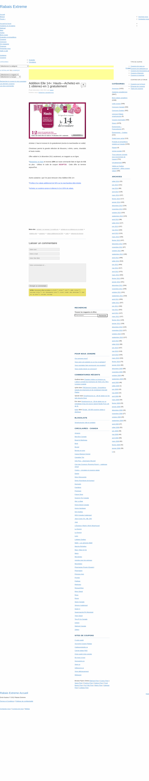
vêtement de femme (77, 233)
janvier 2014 (116, 202)
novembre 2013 (117, 209)
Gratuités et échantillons (8, 37)
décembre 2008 (117, 410)
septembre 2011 (117, 296)
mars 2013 (115, 237)
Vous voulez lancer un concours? (86, 368)
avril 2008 (115, 438)
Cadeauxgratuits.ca (81, 647)
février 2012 (116, 278)
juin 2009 (115, 389)
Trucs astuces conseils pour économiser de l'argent (119, 157)
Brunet (77, 447)
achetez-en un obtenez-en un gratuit (72, 229)
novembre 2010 (117, 330)
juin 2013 (115, 226)
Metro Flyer (98, 685)
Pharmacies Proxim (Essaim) (84, 567)
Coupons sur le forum (138, 84)
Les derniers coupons (7, 84)
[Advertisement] (71, 66)
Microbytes (78, 556)
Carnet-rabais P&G (81, 650)
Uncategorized (117, 162)
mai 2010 (115, 351)
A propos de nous (18, 708)
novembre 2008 (117, 413)
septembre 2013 (117, 216)
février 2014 (116, 199)
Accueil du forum (5, 23)
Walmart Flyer (94, 680)
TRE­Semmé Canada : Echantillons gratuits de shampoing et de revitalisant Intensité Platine (91, 389)
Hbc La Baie (79, 501)
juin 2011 (115, 306)
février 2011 (116, 320)
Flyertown (78, 490)
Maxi (1, 30)
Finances (3, 46)
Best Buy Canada (80, 436)
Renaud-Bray (79, 588)
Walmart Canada (80, 626)
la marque (16, 70)
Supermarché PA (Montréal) (84, 612)
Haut (147, 693)
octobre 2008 (116, 417)
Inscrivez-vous (143, 17)
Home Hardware (80, 508)
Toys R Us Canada (81, 619)
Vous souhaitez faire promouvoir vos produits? (90, 365)
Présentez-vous (5, 48)
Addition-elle (33, 233)
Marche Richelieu (80, 546)
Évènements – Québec (119, 132)
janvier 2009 (116, 407)
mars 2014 (115, 195)
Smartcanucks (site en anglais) (85, 422)
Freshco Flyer (88, 683)
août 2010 (115, 341)
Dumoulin (78, 484)
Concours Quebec (118, 110)
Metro (76, 553)
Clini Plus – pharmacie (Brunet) (85, 460)
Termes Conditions (7, 701)
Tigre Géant (79, 615)
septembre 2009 (117, 379)
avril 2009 (115, 396)
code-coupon (116, 104)
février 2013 (116, 240)
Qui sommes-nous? (81, 358)
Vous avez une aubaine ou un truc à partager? (90, 361)
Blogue (2, 17)
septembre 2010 (117, 337)
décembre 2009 (117, 368)
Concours (3, 42)
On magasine (4, 44)
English (128, 68)
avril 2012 (115, 271)
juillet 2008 (115, 427)
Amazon (77, 433)
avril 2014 (115, 192)
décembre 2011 (117, 285)
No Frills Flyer (89, 685)
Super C (77, 608)
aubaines (42, 233)
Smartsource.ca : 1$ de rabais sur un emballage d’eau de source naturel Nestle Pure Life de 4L (92, 403)
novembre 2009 (117, 372)
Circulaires (32, 62)
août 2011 (115, 299)
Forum (3, 19)
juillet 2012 (115, 261)
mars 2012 (115, 275)
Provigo (77, 577)
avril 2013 (115, 233)
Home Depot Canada (82, 504)
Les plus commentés (7, 86)
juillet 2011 (115, 303)
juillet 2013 (115, 223)
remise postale (117, 151)
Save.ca (77, 664)
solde (67, 233)
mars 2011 (115, 316)
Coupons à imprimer (137, 75)
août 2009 (115, 382)
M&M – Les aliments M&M (83, 542)
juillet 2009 (115, 386)
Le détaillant (5, 70)
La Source (78, 529)
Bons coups (4, 35)
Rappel (114, 147)
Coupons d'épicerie (137, 73)
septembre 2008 (117, 420)
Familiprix (78, 487)
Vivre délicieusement (82, 671)
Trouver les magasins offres (86, 312)
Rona (76, 595)
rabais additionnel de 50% (55, 233)
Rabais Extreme (13, 7)
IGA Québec (79, 511)
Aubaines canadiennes (46, 92)
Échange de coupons (138, 86)
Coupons (3, 39)
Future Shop (79, 494)
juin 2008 (115, 431)
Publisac (77, 581)
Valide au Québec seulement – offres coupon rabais (121, 168)
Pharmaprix (78, 570)
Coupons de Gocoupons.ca (140, 71)
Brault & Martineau (81, 440)
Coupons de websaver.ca (139, 68)
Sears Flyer (78, 683)
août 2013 (115, 219)
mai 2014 (115, 188)
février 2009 (116, 403)
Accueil (2, 14)
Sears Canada (79, 601)
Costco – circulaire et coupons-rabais (87, 470)
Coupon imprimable (118, 120)
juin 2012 (115, 264)
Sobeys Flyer (98, 683)
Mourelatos (78, 563)
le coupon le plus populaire (13, 81)
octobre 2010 (116, 334)
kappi (52, 90)
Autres (2, 33)
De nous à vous (80, 657)
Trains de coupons (137, 88)
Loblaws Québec (80, 539)
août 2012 (115, 258)
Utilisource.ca (79, 667)
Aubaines (3, 55)
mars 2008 (115, 441)
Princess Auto (79, 574)
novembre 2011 (117, 289)
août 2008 (115, 424)
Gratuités (32, 60)
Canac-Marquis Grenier (82, 454)
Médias (27, 708)
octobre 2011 (116, 292)
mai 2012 (115, 268)
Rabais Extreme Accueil (14, 692)
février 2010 (116, 361)
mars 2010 (115, 358)
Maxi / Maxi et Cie (81, 549)
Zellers (77, 629)
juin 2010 (115, 348)
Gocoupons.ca (79, 661)
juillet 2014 (115, 181)
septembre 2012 (117, 254)
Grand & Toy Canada (82, 497)
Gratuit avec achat (118, 138)
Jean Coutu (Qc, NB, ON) (83, 518)
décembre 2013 (117, 205)
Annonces (115, 88)
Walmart (3, 28)
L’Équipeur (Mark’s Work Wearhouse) (87, 525)
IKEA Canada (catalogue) (83, 515)
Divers (114, 123)
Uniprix (77, 622)
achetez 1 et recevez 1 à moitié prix (48, 229)
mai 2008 (115, 434)
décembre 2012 (117, 244)
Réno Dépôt (79, 591)
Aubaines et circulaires (7, 26)
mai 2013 (115, 230)
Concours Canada (118, 107)
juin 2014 (115, 185)
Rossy (77, 598)
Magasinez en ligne (36, 162)
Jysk (76, 522)
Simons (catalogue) (81, 605)
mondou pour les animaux (83, 560)
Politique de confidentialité (24, 701)
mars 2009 (115, 400)
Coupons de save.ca (137, 66)
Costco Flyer (104, 680)
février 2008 (116, 445)
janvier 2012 (116, 282)
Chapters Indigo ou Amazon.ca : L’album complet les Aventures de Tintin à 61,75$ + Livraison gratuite (92, 381)
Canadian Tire (79, 457)
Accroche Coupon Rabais (83, 643)
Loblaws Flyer (84, 687)
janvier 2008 (116, 448)
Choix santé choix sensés (83, 654)
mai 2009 (115, 393)
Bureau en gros (80, 450)
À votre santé (79, 640)
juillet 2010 (115, 344)
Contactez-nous (143, 19)
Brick (76, 443)
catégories (4, 62)
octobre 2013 (116, 212)
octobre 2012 (116, 251)
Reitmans (78, 584)
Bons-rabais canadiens (119, 98)
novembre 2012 (117, 247)
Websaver (78, 674)
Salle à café (4, 51)
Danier (77, 473)
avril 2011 (115, 313)
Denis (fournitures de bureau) (84, 480)
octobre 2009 (116, 375)
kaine (76, 409)
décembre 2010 (117, 327)
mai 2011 (115, 310)
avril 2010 (115, 355)
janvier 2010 (116, 365)
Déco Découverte (80, 477)
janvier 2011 (116, 323)
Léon (76, 536)
